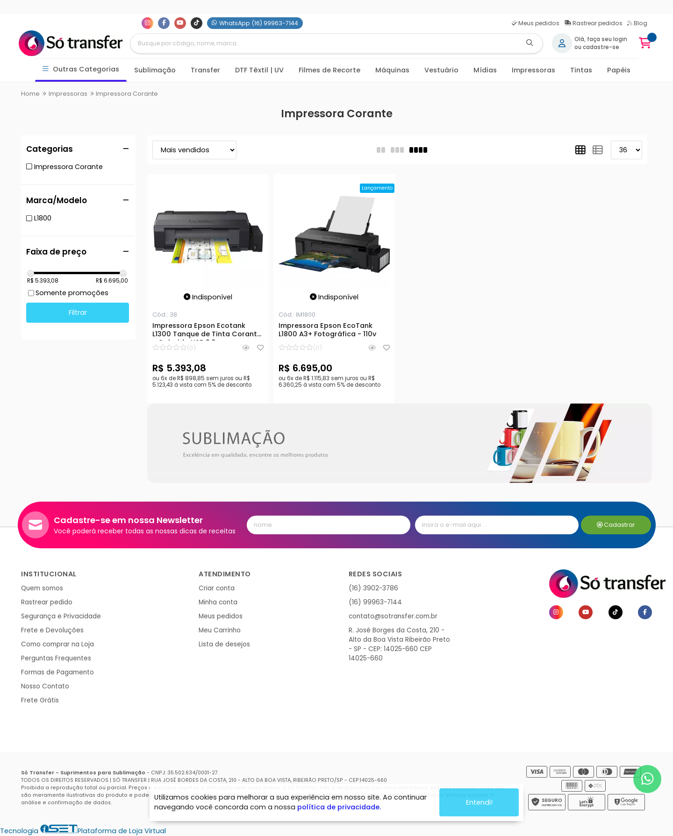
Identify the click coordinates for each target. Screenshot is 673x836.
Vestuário (441, 70)
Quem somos (42, 588)
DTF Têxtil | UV (259, 70)
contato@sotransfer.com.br (393, 616)
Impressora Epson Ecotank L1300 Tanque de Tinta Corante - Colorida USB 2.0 (206, 331)
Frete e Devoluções (52, 630)
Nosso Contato (45, 686)
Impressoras (533, 70)
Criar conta (217, 588)
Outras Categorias (81, 69)
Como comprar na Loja (57, 644)
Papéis (618, 70)
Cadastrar (616, 525)
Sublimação (155, 70)
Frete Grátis (40, 700)
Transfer (205, 70)
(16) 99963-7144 (375, 602)
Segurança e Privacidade (61, 616)
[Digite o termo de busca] (324, 43)
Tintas (581, 70)
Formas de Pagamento (57, 672)
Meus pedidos (535, 23)
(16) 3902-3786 (373, 588)
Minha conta (218, 602)
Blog (637, 23)
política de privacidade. (339, 807)
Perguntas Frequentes (56, 658)
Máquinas (392, 70)
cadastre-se (601, 47)
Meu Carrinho (220, 630)
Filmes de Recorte (329, 70)
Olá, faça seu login (600, 39)
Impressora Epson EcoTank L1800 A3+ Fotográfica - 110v (327, 330)
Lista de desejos (224, 644)
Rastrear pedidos (593, 23)
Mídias (485, 70)
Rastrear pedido (46, 602)
